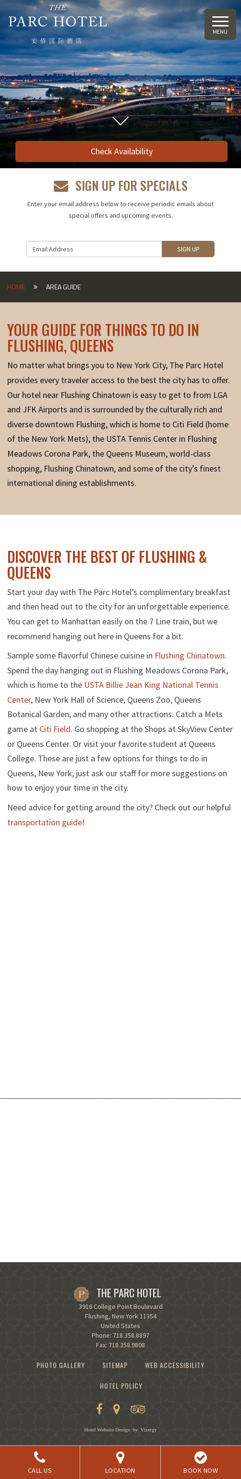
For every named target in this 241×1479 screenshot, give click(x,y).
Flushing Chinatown (190, 655)
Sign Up (188, 249)
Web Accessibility (175, 1365)
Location (120, 1463)
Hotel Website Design (107, 1429)
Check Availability (122, 151)
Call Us (40, 1463)
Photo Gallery (60, 1365)
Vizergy (148, 1429)
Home (16, 287)
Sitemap (115, 1365)
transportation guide (44, 822)
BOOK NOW (201, 1463)
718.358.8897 (131, 1335)
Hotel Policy (121, 1385)
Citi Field (55, 728)
